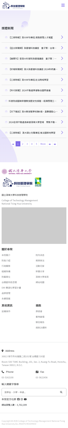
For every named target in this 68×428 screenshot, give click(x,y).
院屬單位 (6, 276)
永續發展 (6, 298)
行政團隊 (6, 266)
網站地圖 (40, 282)
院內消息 (40, 255)
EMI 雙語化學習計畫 (11, 287)
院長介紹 (6, 260)
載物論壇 (40, 316)
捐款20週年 (41, 327)
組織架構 (6, 271)
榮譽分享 (40, 271)
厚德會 (39, 311)
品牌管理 (6, 293)
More (43, 143)
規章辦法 (40, 260)
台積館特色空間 (9, 282)
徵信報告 (40, 322)
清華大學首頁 (42, 276)
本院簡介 (6, 255)
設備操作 (6, 311)
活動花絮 (40, 266)
